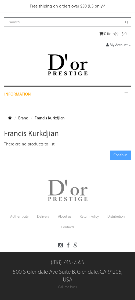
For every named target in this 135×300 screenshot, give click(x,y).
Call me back (67, 287)
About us (64, 216)
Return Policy (89, 216)
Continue (120, 155)
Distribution (116, 216)
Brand (23, 118)
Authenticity (19, 216)
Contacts (67, 227)
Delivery (43, 216)
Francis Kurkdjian (50, 118)
